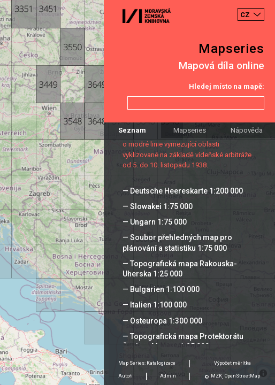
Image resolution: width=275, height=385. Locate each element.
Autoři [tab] (125, 376)
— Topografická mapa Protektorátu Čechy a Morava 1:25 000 (183, 341)
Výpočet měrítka (232, 363)
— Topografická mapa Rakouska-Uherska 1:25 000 (180, 268)
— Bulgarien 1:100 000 (161, 289)
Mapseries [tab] (189, 130)
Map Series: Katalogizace (146, 363)
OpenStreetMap (242, 376)
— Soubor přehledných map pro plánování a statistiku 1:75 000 (177, 242)
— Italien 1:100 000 (155, 305)
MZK (216, 376)
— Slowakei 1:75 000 (158, 206)
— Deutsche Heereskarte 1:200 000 (183, 191)
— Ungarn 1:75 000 (155, 222)
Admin (168, 376)
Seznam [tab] (132, 130)
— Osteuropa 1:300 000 (162, 321)
